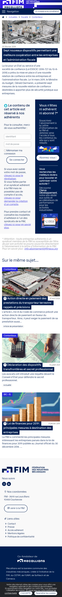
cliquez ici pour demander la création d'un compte (16, 201)
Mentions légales (16, 533)
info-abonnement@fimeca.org (41, 249)
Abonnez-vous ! (47, 158)
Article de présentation (13, 326)
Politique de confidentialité (21, 537)
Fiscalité (24, 17)
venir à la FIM (16, 508)
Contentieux (37, 17)
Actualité (7, 385)
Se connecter (16, 160)
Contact (12, 524)
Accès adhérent (15, 530)
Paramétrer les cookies (46, 593)
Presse (11, 527)
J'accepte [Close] (25, 593)
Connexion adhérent (47, 12)
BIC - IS (7, 394)
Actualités (13, 17)
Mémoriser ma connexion (13, 152)
